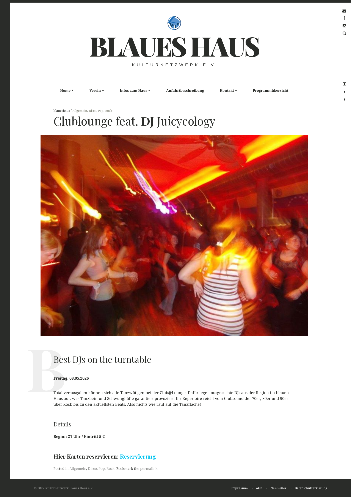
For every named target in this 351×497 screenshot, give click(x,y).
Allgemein (79, 111)
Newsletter (279, 488)
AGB (259, 488)
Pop (100, 111)
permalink (148, 468)
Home (67, 90)
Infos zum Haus (135, 90)
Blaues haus (174, 45)
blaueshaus (62, 111)
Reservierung (138, 456)
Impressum (239, 488)
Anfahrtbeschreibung (185, 90)
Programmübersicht (270, 90)
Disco (92, 111)
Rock (108, 111)
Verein (96, 90)
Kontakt (228, 90)
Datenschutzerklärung (311, 488)
